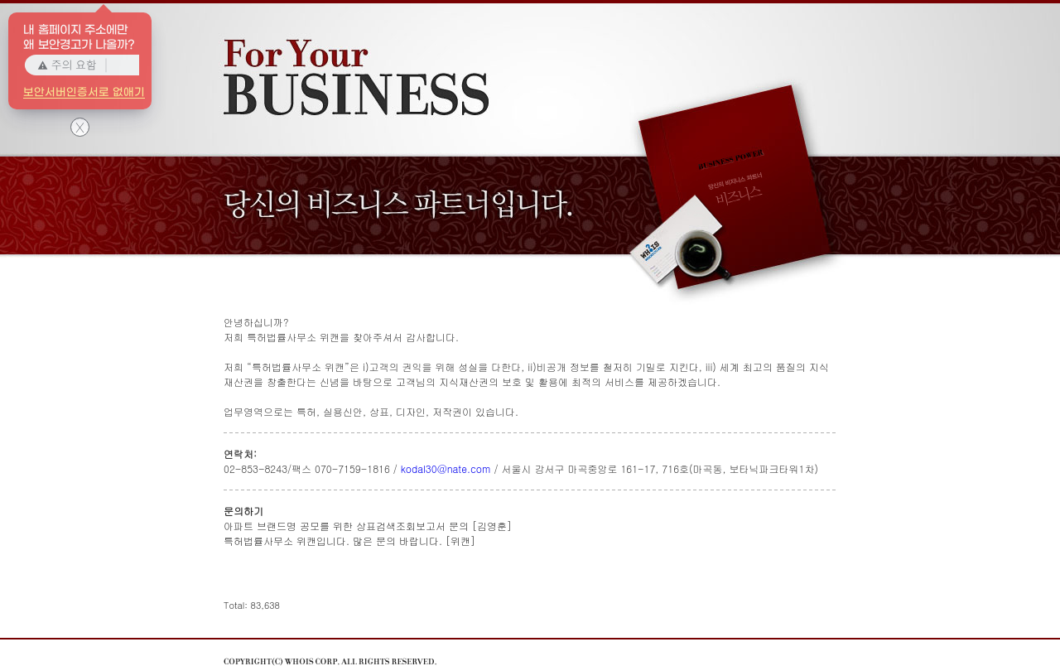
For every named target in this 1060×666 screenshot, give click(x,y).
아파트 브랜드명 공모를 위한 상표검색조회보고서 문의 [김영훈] (368, 526)
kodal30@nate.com (446, 468)
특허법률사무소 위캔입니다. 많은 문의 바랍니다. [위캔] (349, 540)
